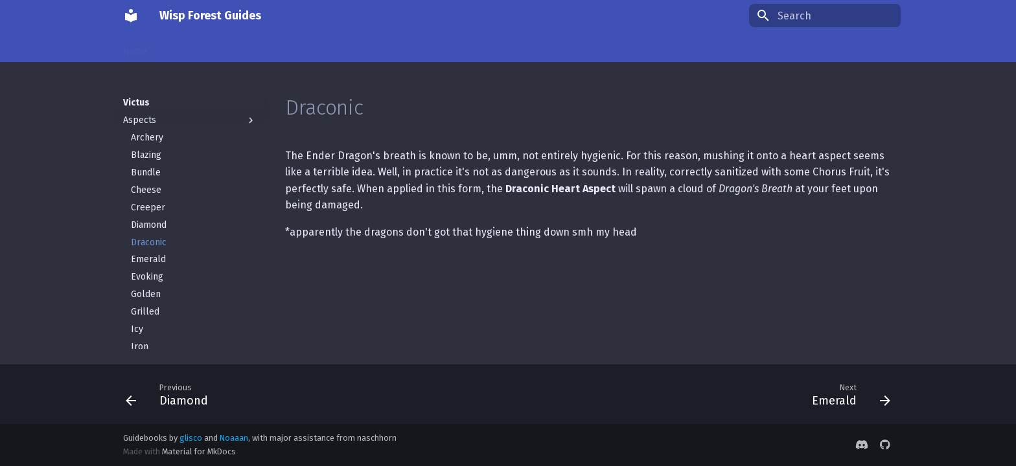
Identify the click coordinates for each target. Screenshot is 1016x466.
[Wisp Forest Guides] (131, 15)
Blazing (146, 141)
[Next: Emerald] (847, 394)
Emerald (148, 245)
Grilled (145, 298)
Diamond (149, 211)
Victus (277, 46)
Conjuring (184, 46)
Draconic (149, 228)
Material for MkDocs (199, 451)
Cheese (146, 176)
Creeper (148, 193)
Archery (147, 123)
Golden (146, 280)
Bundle (146, 158)
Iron (139, 332)
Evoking (147, 263)
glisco (190, 438)
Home (135, 46)
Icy (137, 315)
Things (234, 46)
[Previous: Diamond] (171, 394)
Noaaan (234, 438)
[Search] (825, 15)
